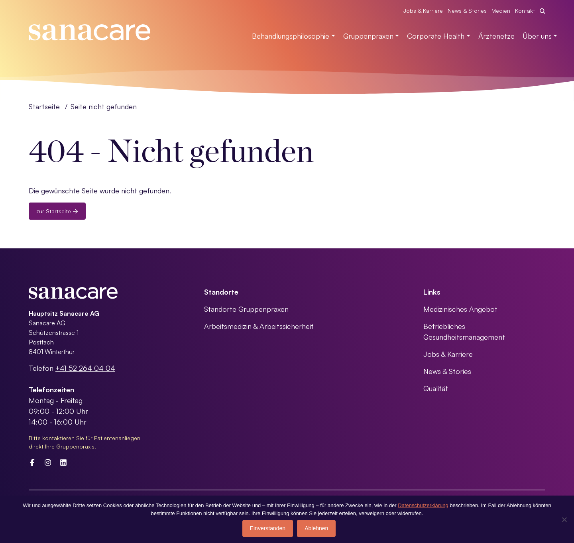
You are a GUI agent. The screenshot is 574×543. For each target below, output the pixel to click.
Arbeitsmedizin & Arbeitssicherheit (259, 326)
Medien (500, 10)
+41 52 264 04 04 (85, 368)
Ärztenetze (496, 35)
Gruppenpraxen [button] (368, 35)
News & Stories (467, 10)
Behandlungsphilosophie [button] (290, 35)
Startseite (44, 106)
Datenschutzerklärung (423, 505)
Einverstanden (268, 528)
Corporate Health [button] (435, 35)
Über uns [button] (537, 35)
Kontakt (525, 10)
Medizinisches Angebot (460, 309)
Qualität (435, 388)
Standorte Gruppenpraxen (246, 309)
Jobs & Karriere (423, 10)
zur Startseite (57, 211)
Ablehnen (316, 528)
